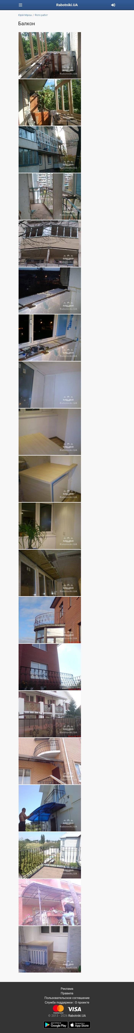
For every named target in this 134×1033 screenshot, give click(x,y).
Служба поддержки (59, 1002)
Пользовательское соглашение (67, 998)
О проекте (82, 1002)
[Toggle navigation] (20, 5)
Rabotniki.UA (67, 5)
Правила (67, 993)
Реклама (67, 989)
